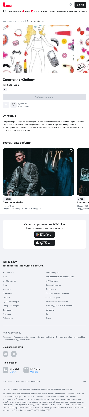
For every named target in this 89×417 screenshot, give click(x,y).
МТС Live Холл (39, 11)
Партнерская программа (57, 301)
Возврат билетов (53, 284)
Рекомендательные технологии (60, 305)
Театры (20, 20)
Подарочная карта (11, 305)
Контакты (7, 336)
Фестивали (8, 309)
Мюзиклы (61, 11)
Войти (80, 4)
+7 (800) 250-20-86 (12, 332)
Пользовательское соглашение (60, 276)
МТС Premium (52, 280)
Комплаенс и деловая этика (17, 339)
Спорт (52, 11)
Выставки (7, 314)
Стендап (83, 11)
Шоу (47, 314)
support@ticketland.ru (16, 410)
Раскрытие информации (24, 336)
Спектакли (72, 11)
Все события (15, 11)
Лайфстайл (8, 318)
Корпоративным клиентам (57, 293)
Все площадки (52, 272)
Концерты (50, 309)
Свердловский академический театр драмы (22, 208)
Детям (48, 318)
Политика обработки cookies (72, 336)
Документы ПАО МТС (47, 336)
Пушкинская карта (11, 301)
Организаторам (53, 297)
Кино (26, 11)
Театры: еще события (17, 142)
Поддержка (51, 289)
